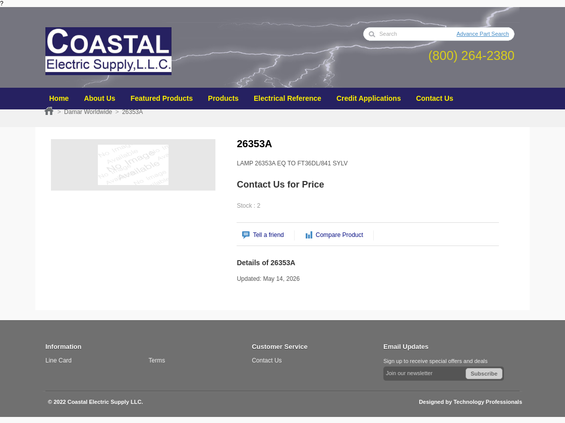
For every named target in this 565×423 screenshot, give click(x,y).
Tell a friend (268, 234)
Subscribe (484, 374)
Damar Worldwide (88, 111)
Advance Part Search (483, 34)
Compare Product (339, 234)
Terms (157, 360)
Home (49, 111)
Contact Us (266, 360)
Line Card (58, 360)
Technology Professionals (488, 402)
